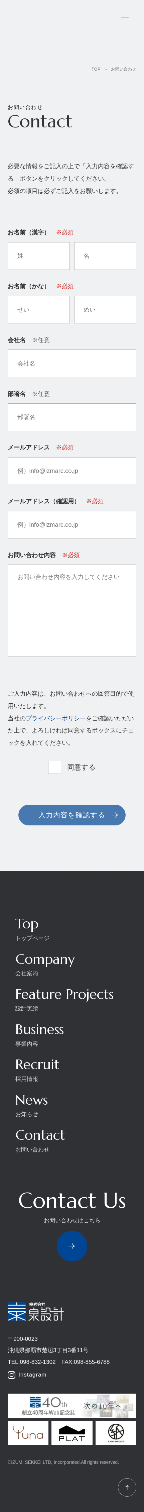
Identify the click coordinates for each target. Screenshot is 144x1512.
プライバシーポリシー (56, 718)
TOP (96, 69)
